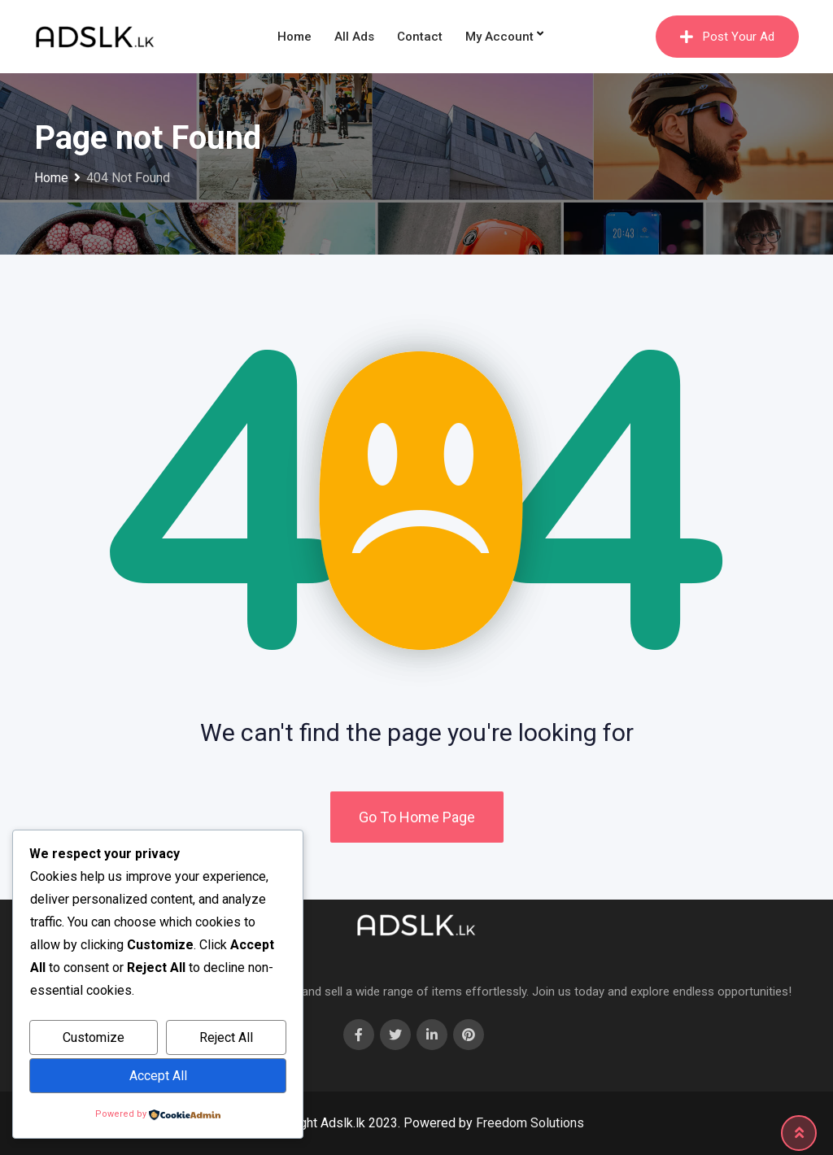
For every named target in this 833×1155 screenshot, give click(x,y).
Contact (420, 36)
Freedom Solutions (530, 1123)
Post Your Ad (727, 36)
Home (294, 36)
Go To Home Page (417, 817)
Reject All (226, 1037)
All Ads (354, 36)
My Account (499, 36)
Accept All (158, 1075)
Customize (93, 1037)
